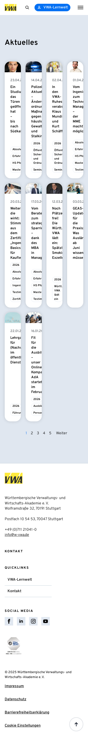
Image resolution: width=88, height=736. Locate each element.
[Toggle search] (27, 7)
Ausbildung (40, 406)
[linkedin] (21, 621)
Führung (17, 413)
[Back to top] (76, 724)
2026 (36, 143)
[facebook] (9, 621)
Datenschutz (15, 699)
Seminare (39, 170)
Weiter (61, 433)
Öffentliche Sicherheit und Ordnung (40, 157)
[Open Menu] (80, 7)
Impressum (14, 686)
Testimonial (19, 292)
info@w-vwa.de (17, 535)
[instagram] (33, 621)
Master (17, 170)
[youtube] (45, 621)
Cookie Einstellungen (23, 725)
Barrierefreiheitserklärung (27, 712)
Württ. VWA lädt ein (58, 293)
